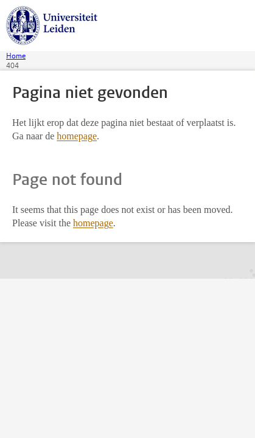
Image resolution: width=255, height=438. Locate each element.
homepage (77, 136)
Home (16, 56)
